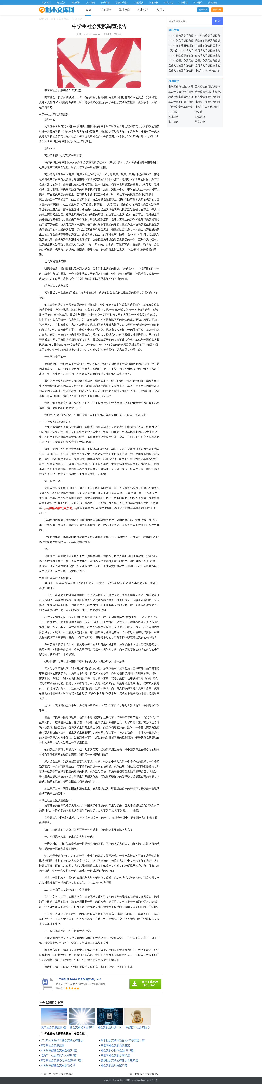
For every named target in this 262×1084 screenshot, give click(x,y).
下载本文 (118, 34)
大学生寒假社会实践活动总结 (57, 1065)
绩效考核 (153, 2)
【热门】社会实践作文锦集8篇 (58, 1055)
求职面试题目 (122, 2)
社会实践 (78, 19)
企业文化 (168, 2)
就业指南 (124, 9)
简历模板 (76, 2)
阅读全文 (108, 34)
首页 (88, 10)
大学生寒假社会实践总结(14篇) (58, 1050)
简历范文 (61, 2)
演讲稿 (198, 111)
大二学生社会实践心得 (61, 1074)
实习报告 (90, 2)
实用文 (160, 9)
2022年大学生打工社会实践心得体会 (61, 1040)
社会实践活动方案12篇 (114, 1065)
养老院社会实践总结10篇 (115, 1055)
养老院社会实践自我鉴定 (115, 1045)
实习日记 (173, 121)
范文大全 (200, 121)
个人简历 (46, 2)
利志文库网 (125, 1080)
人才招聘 (142, 9)
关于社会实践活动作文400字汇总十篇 (123, 1040)
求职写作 (106, 9)
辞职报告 (212, 2)
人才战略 (173, 116)
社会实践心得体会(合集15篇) (118, 1050)
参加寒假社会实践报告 (146, 1074)
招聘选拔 (139, 2)
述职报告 (173, 111)
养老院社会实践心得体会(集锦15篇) (61, 1060)
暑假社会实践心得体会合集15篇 (119, 1060)
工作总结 (197, 2)
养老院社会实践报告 (52, 1045)
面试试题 (200, 116)
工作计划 (183, 2)
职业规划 (105, 2)
